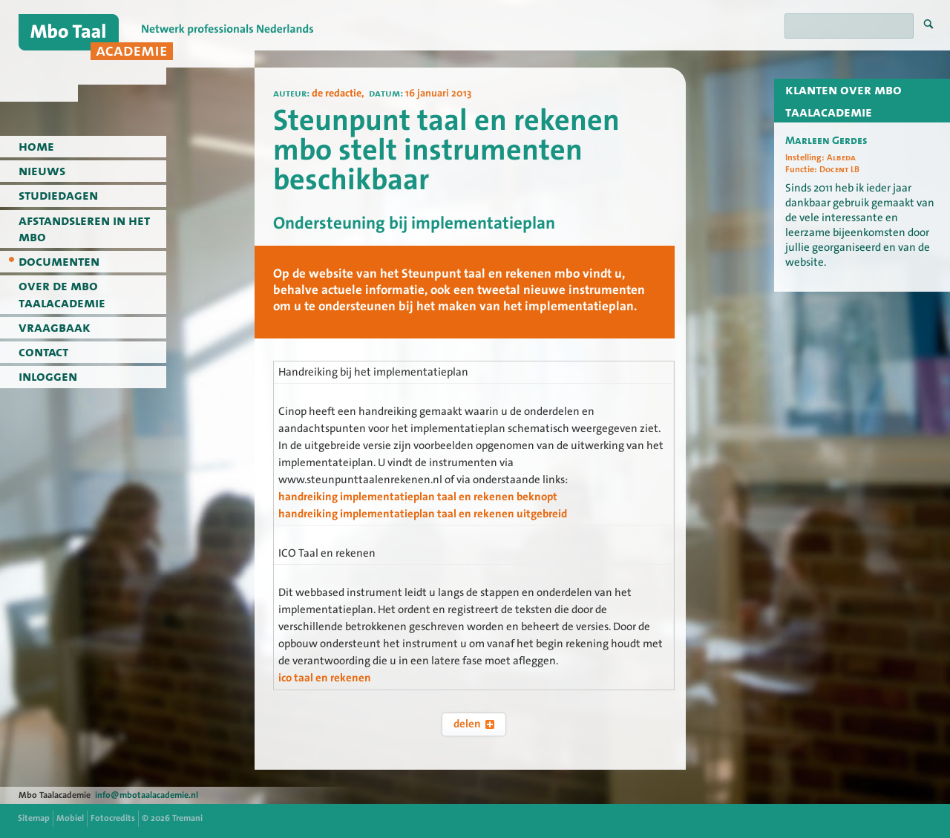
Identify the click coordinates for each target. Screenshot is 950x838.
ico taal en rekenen (324, 677)
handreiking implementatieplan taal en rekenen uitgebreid (422, 513)
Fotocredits (113, 818)
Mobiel (70, 818)
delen (473, 723)
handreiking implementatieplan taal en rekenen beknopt (417, 496)
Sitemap (34, 818)
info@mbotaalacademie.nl (146, 795)
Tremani (187, 818)
